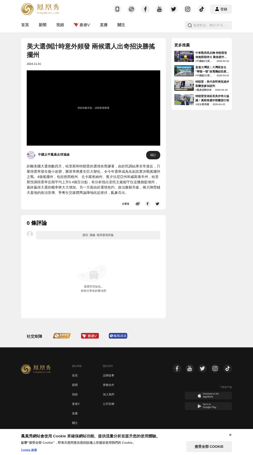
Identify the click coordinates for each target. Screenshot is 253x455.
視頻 (75, 394)
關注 (75, 422)
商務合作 (108, 384)
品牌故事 (108, 375)
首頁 (75, 375)
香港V (76, 403)
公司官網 (108, 403)
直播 (75, 413)
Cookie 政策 (29, 449)
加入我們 (108, 394)
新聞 (75, 384)
